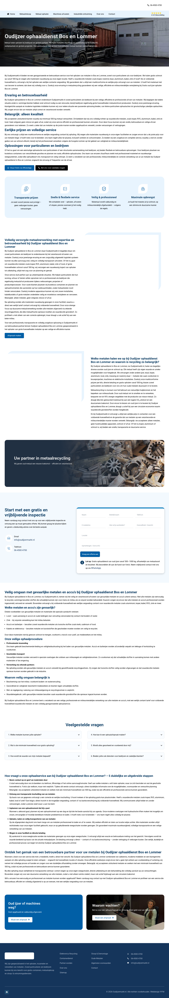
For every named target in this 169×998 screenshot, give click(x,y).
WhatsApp (96, 568)
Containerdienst (66, 958)
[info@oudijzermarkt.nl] (129, 963)
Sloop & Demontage (99, 954)
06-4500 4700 (20, 550)
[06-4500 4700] (129, 954)
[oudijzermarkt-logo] (22, 5)
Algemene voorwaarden (101, 963)
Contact (94, 968)
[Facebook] (7, 992)
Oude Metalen (97, 958)
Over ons (63, 968)
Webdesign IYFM (157, 992)
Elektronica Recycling (68, 954)
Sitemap (63, 972)
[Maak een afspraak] (20, 919)
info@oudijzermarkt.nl (24, 540)
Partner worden (66, 963)
